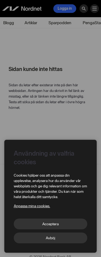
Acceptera (50, 224)
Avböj (50, 238)
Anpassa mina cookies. (32, 206)
